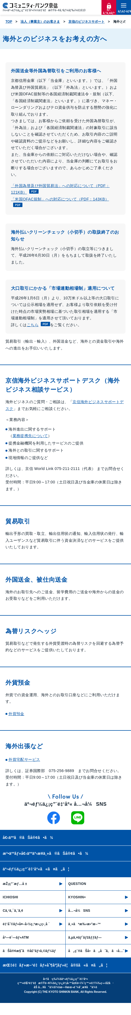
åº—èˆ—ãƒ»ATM (16, 937)
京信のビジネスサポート (86, 22)
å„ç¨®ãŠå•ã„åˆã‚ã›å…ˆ (96, 951)
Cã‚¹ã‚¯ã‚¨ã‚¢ (13, 911)
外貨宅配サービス (24, 759)
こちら (38, 325)
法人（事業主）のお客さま (40, 22)
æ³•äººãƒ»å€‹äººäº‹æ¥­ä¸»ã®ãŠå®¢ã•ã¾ (45, 853)
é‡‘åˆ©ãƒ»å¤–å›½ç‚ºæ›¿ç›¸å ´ (26, 924)
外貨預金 (16, 714)
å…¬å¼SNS (79, 911)
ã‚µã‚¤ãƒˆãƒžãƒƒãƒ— (85, 937)
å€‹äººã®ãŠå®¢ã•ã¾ (28, 837)
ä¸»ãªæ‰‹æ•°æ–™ (84, 924)
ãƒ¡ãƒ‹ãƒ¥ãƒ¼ (123, 11)
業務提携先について (30, 436)
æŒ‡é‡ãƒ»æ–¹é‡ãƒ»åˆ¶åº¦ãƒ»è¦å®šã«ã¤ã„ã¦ (55, 965)
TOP (8, 22)
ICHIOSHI (10, 897)
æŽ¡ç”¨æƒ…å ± (15, 884)
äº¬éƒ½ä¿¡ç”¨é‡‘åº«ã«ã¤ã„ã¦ (36, 869)
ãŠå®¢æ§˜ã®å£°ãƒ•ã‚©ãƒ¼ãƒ (30, 951)
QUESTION (77, 884)
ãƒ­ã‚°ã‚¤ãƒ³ (109, 11)
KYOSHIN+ (77, 897)
